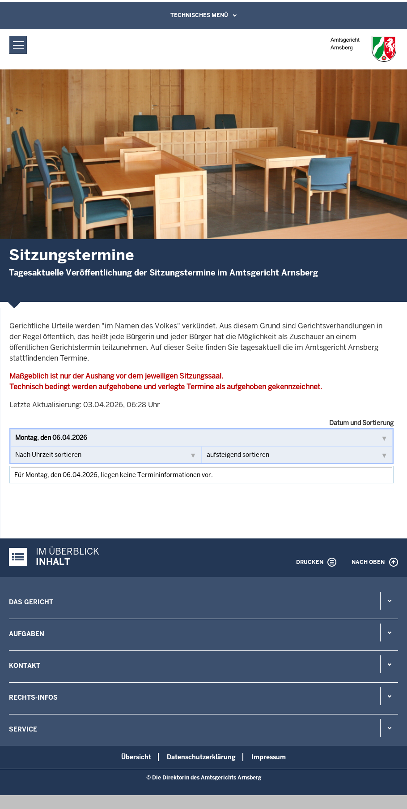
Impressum (268, 757)
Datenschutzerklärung (201, 757)
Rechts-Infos (33, 697)
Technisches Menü (199, 15)
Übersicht (136, 757)
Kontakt (24, 666)
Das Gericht (31, 602)
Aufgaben (26, 634)
